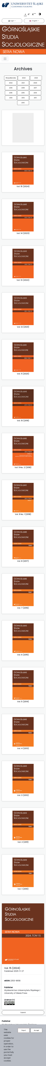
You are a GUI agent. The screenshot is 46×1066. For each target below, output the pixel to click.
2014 (35, 93)
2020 (35, 83)
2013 (10, 98)
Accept (36, 1030)
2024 (24, 78)
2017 (35, 88)
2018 (23, 88)
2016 (10, 93)
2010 (23, 103)
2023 (36, 78)
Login (11, 21)
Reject (24, 1030)
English (33, 21)
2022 (10, 83)
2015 (23, 93)
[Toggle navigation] (5, 58)
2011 (35, 98)
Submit (23, 1012)
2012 (23, 98)
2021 (23, 83)
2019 (10, 88)
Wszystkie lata (11, 78)
